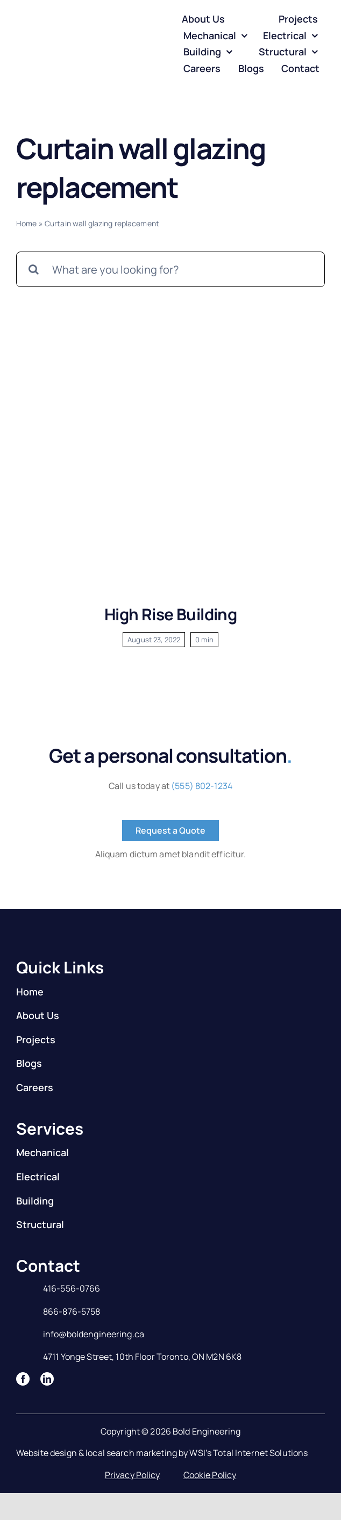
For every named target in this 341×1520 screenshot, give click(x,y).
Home (26, 223)
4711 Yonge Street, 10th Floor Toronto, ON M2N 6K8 (142, 1357)
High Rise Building (170, 614)
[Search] (34, 269)
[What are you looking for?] (170, 269)
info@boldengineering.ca (93, 1334)
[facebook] (23, 1379)
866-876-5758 (72, 1311)
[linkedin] (47, 1379)
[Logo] (59, 33)
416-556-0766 (72, 1288)
